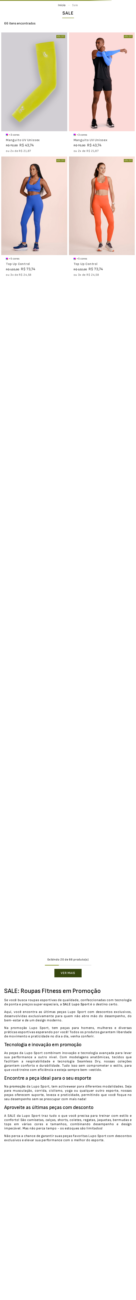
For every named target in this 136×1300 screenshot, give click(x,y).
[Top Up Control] (34, 216)
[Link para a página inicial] (62, 5)
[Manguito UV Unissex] (34, 92)
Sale (75, 5)
